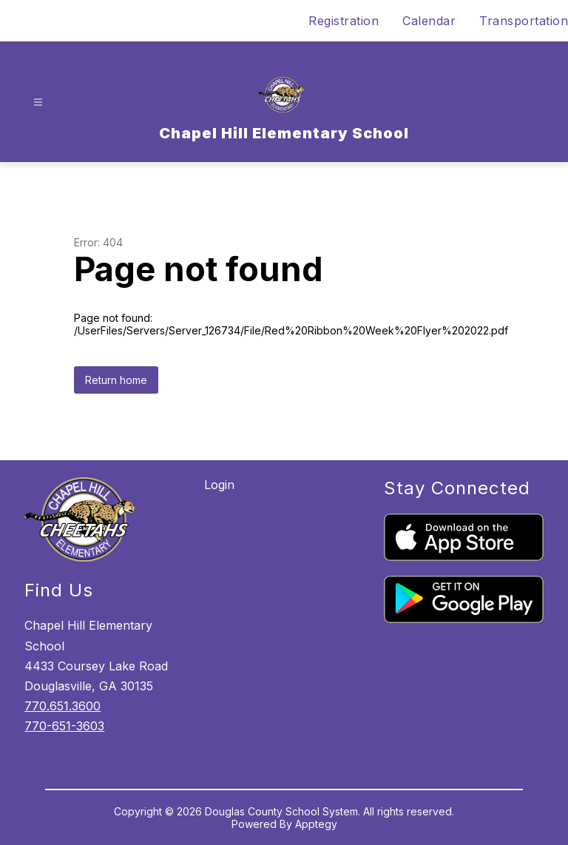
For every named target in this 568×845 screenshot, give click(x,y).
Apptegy (316, 824)
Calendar (429, 20)
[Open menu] (38, 102)
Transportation (523, 20)
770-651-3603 (64, 725)
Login (219, 484)
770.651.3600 (62, 705)
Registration (343, 20)
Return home (116, 380)
